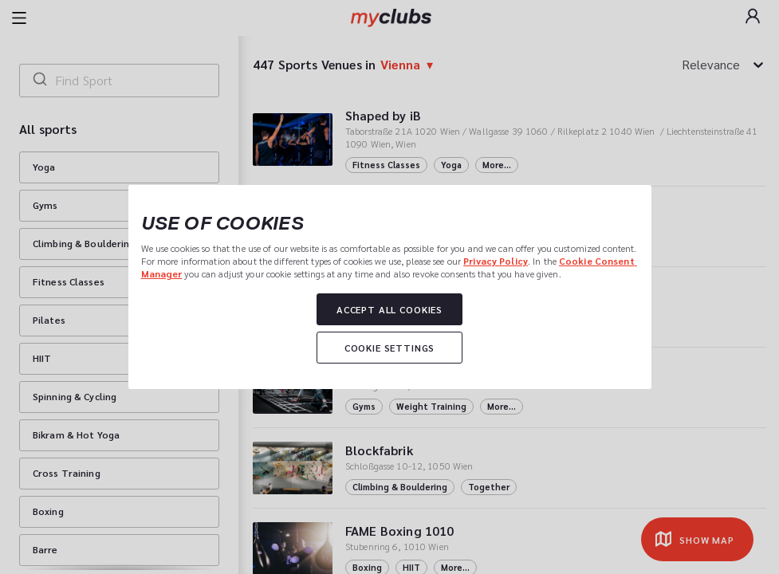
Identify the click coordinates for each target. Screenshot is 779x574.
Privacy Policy (495, 260)
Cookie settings (389, 347)
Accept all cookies (389, 309)
